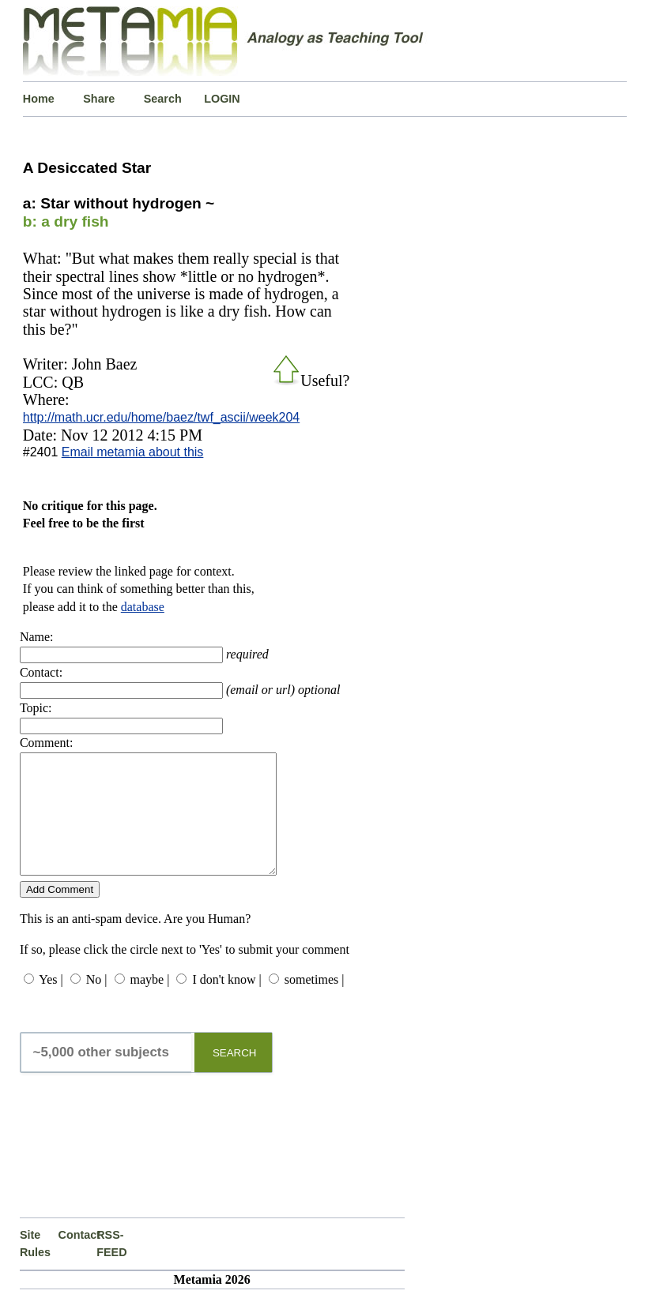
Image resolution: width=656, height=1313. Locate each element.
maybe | (150, 1003)
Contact (77, 1258)
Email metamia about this (133, 452)
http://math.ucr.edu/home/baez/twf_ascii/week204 (161, 417)
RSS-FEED (111, 1267)
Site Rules (35, 1267)
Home (39, 98)
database (142, 606)
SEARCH (235, 1076)
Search (163, 98)
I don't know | (226, 1003)
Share (99, 98)
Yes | (50, 1003)
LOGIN (222, 98)
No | (96, 1003)
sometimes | (315, 1003)
